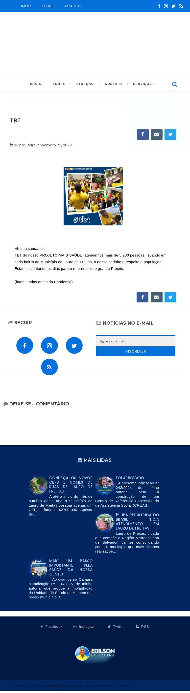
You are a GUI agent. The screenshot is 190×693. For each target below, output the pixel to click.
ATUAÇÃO (85, 84)
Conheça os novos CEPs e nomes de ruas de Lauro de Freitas (71, 486)
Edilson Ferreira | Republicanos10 (59, 688)
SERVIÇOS (141, 84)
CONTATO (112, 84)
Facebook (51, 629)
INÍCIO (37, 84)
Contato (73, 6)
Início (26, 6)
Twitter (116, 629)
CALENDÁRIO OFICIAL (51, 18)
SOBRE (47, 6)
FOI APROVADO (130, 480)
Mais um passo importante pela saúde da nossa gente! (71, 569)
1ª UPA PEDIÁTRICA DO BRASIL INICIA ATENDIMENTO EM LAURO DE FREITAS (137, 524)
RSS (142, 629)
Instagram (84, 629)
